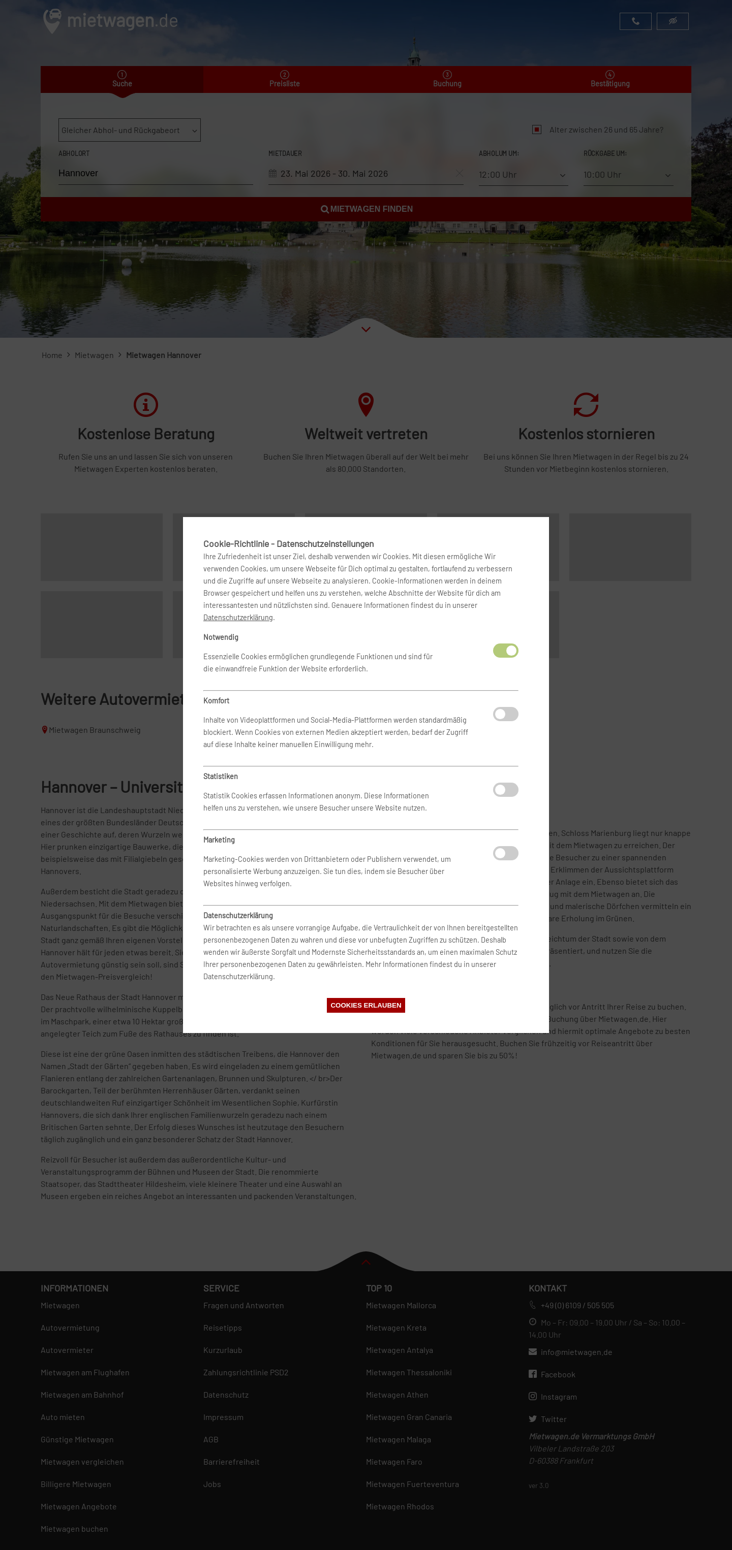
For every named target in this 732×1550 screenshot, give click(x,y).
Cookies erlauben (365, 1005)
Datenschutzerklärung (238, 617)
